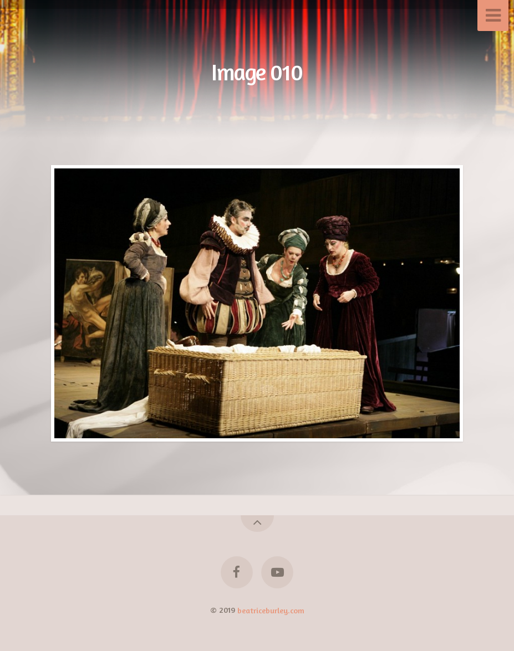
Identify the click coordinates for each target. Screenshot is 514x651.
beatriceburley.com (270, 609)
